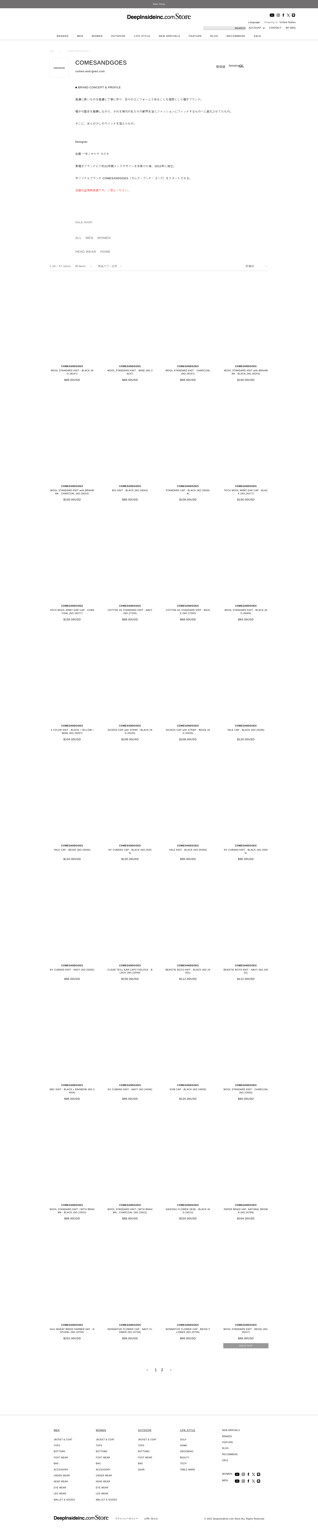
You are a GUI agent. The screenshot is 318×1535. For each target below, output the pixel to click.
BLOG (214, 36)
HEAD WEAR (85, 251)
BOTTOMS (59, 1451)
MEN (80, 36)
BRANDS (63, 36)
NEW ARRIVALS (169, 36)
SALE (257, 36)
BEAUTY (185, 1457)
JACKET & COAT (63, 1439)
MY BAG (291, 27)
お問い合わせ (151, 1518)
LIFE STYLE (142, 36)
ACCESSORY (61, 1469)
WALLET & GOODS (64, 1500)
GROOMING (186, 1451)
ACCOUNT (255, 27)
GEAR (141, 1469)
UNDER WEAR (62, 1475)
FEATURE (195, 36)
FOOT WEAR (61, 1457)
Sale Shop (159, 4)
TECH (183, 1463)
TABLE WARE (187, 1469)
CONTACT (275, 27)
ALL (78, 237)
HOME (105, 251)
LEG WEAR (60, 1493)
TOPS (57, 1445)
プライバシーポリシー (126, 1518)
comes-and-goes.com (90, 71)
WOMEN (97, 36)
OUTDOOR (118, 36)
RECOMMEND (236, 36)
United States (287, 22)
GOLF (183, 1439)
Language (254, 22)
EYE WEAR (60, 1487)
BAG (56, 1463)
